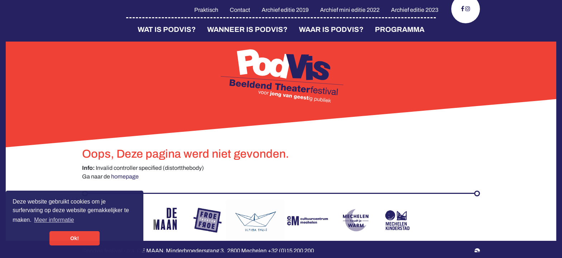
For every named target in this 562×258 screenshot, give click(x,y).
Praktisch (206, 10)
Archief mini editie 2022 (350, 10)
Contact (240, 10)
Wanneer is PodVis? (247, 29)
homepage (125, 176)
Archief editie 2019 (285, 10)
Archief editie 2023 (414, 10)
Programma (399, 29)
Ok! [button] (74, 238)
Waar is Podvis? (331, 29)
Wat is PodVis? (167, 29)
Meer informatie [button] (54, 220)
